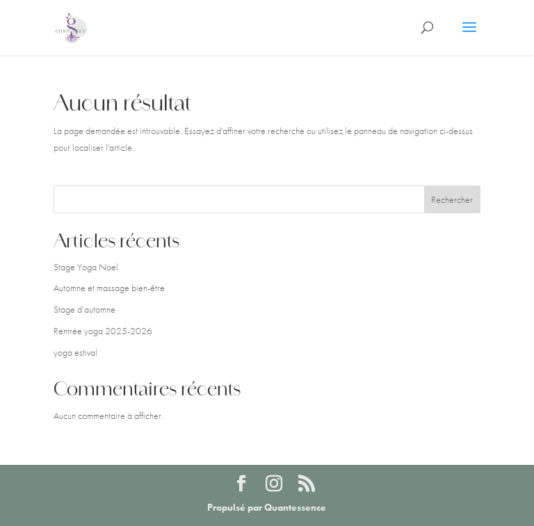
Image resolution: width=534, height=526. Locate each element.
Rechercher (452, 199)
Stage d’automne (84, 309)
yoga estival (75, 352)
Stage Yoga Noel (86, 267)
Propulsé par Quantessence (266, 507)
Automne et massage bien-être (109, 287)
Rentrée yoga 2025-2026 (103, 330)
